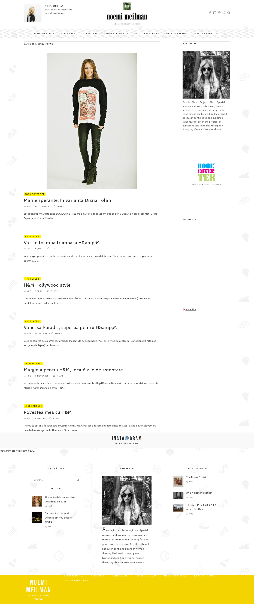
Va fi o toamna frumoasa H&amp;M (62, 242)
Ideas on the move (177, 33)
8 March (40, 418)
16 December (42, 206)
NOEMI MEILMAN (54, 6)
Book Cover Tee (35, 194)
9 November (42, 376)
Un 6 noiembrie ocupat (199, 492)
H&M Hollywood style (47, 285)
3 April (39, 291)
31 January (41, 333)
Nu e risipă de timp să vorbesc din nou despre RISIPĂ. (58, 517)
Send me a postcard (207, 33)
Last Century (33, 406)
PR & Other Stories (147, 33)
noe (29, 206)
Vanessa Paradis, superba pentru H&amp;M (70, 327)
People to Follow (116, 33)
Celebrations (90, 33)
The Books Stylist (196, 477)
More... (61, 13)
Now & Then (68, 33)
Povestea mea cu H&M (48, 412)
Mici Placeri (32, 236)
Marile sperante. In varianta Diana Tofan (67, 200)
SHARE (58, 206)
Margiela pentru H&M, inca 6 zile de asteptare (73, 370)
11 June (39, 249)
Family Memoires (44, 33)
